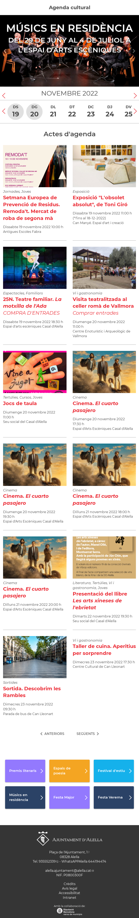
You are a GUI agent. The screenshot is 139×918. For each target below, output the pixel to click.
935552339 (47, 861)
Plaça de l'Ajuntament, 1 (68, 852)
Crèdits (70, 884)
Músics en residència (69, 28)
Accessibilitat (69, 893)
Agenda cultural (69, 7)
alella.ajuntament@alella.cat (68, 871)
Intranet (69, 898)
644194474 (97, 861)
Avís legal (69, 888)
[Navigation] (5, 51)
